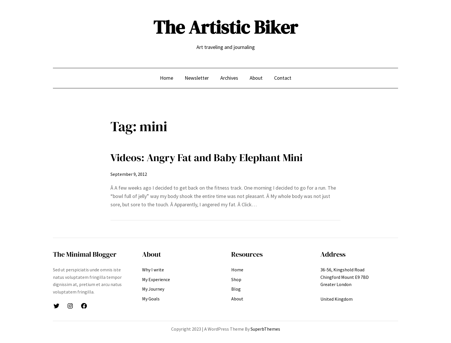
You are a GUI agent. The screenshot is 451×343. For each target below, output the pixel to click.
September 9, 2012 (128, 174)
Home (166, 78)
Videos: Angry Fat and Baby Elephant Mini (206, 157)
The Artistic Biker (225, 27)
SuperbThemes (265, 329)
